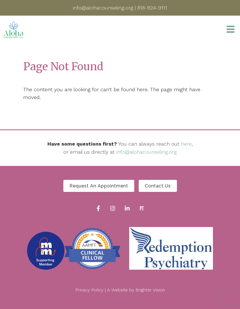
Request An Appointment (98, 186)
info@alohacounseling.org (146, 152)
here (186, 144)
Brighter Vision (150, 290)
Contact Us (158, 186)
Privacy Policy (89, 290)
